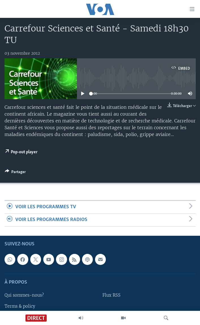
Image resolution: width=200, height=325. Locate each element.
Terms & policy (20, 306)
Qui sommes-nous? (24, 295)
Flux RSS (111, 295)
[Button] (15, 172)
